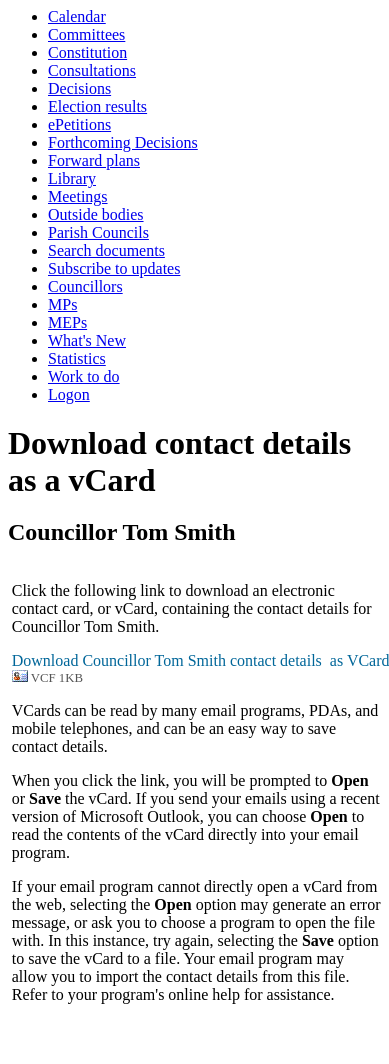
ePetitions (79, 124)
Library (72, 178)
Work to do (84, 376)
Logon (69, 394)
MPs (62, 304)
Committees (86, 34)
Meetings (78, 196)
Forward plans (94, 160)
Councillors (85, 286)
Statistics (77, 358)
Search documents (106, 250)
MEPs (67, 322)
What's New (87, 340)
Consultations (92, 70)
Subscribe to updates (114, 268)
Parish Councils (98, 232)
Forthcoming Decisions (123, 142)
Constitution (87, 52)
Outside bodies (96, 214)
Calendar (77, 16)
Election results (97, 106)
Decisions (79, 88)
